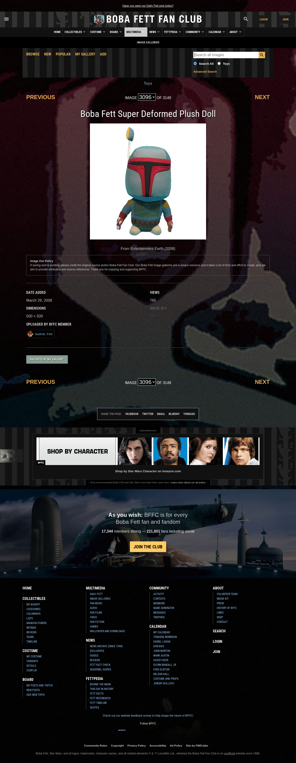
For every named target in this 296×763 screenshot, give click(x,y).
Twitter (147, 414)
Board (116, 32)
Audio (93, 608)
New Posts (33, 690)
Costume (98, 32)
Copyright (117, 745)
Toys (226, 63)
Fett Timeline (98, 703)
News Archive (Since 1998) (106, 646)
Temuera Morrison (165, 637)
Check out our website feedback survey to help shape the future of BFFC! (148, 715)
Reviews (31, 632)
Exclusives (97, 651)
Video (93, 617)
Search (219, 631)
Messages (159, 612)
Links (220, 612)
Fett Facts (96, 693)
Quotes (94, 707)
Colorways (33, 613)
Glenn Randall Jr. (165, 664)
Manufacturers (36, 623)
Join (286, 19)
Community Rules (95, 745)
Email (161, 414)
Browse (32, 54)
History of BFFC (227, 608)
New (47, 54)
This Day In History (101, 689)
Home (57, 32)
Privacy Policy (137, 745)
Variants (32, 661)
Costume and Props (165, 678)
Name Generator (163, 608)
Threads (189, 414)
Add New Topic (35, 694)
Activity (158, 594)
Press (220, 603)
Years (30, 637)
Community (195, 32)
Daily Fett (96, 594)
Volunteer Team (227, 594)
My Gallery (85, 54)
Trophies (158, 617)
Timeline (31, 641)
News (154, 32)
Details (31, 665)
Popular (63, 54)
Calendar (217, 32)
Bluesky (174, 414)
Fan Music (96, 603)
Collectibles (75, 32)
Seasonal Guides (100, 669)
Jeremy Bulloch (163, 683)
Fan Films (96, 612)
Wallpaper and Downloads (107, 631)
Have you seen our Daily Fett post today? (148, 5)
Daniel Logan (161, 641)
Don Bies (158, 646)
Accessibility (158, 745)
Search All (206, 63)
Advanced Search (205, 71)
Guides (94, 655)
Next (262, 97)
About (236, 32)
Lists (29, 618)
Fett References (100, 698)
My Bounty (33, 604)
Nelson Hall (161, 674)
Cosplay (31, 670)
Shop (220, 617)
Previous (40, 97)
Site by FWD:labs (197, 745)
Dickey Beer (160, 660)
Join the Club (148, 547)
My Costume (34, 656)
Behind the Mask (100, 684)
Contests (159, 598)
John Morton (161, 651)
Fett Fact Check (100, 664)
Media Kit (223, 598)
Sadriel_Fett (39, 334)
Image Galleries (100, 598)
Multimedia (135, 32)
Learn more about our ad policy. (188, 482)
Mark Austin (161, 655)
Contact (222, 622)
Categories (33, 609)
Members (159, 603)
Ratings (31, 627)
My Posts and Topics (39, 685)
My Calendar (161, 632)
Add (103, 54)
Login (264, 19)
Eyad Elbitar (161, 669)
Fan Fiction (97, 622)
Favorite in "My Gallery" (47, 359)
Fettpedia (173, 32)
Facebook (131, 414)
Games (94, 626)
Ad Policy (176, 745)
